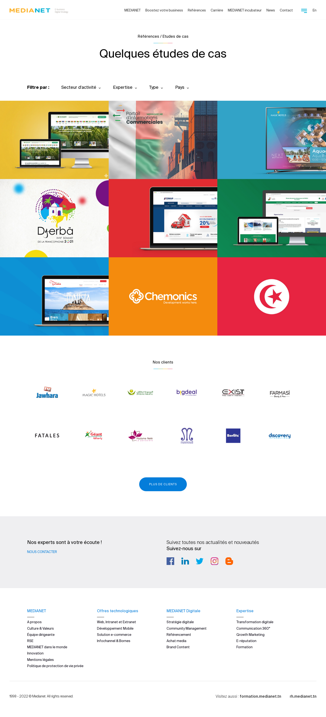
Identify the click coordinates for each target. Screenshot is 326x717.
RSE (30, 641)
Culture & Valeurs (40, 628)
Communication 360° (253, 628)
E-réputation (246, 641)
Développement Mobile (115, 628)
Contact (286, 10)
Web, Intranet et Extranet (116, 622)
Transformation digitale (254, 622)
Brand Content (178, 647)
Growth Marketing (250, 635)
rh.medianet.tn (303, 696)
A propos (34, 622)
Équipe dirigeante (41, 635)
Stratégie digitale (180, 622)
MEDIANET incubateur (245, 10)
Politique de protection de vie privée (55, 666)
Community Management (187, 628)
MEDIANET (132, 10)
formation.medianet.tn (260, 696)
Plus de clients (163, 484)
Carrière (217, 10)
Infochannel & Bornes (113, 641)
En (314, 10)
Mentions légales (40, 659)
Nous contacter (42, 552)
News (270, 10)
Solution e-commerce (114, 635)
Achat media (176, 641)
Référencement (179, 635)
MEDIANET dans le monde (47, 647)
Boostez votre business (164, 10)
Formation (244, 647)
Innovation (35, 653)
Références (197, 10)
